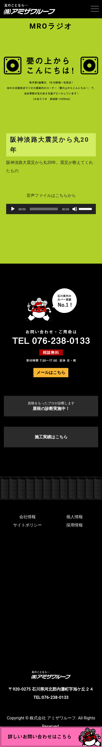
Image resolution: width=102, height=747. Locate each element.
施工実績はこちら (51, 436)
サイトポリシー (27, 525)
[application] (51, 209)
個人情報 (74, 516)
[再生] (12, 209)
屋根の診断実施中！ (51, 406)
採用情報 (74, 525)
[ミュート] (74, 209)
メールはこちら (50, 372)
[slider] (44, 209)
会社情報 (27, 516)
